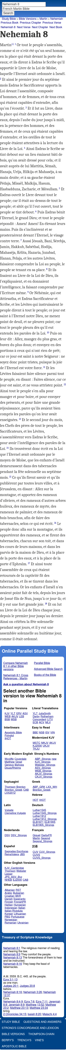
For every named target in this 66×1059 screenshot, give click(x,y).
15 (10, 476)
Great (18, 762)
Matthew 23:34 (39, 1008)
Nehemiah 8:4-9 (13, 1001)
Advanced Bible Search (48, 669)
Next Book (55, 27)
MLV (48, 722)
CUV (35, 852)
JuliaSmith (45, 713)
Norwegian (11, 919)
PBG (7, 917)
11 (44, 367)
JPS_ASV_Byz (13, 877)
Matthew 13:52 (35, 1004)
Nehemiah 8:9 (11, 954)
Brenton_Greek (13, 790)
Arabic (8, 893)
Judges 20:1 (10, 986)
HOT (35, 800)
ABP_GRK (39, 787)
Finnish (9, 902)
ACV (41, 722)
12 (65, 384)
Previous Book (9, 22)
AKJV (14, 716)
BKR (18, 896)
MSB (14, 719)
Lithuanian (20, 914)
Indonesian (11, 908)
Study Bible (9, 18)
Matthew (10, 762)
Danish (9, 899)
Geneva (9, 765)
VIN (52, 732)
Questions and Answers (42, 1022)
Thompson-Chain (41, 1034)
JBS (22, 854)
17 (29, 563)
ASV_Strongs (43, 768)
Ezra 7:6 (29, 1001)
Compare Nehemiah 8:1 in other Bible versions (15, 666)
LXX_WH (51, 787)
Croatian (9, 896)
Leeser (8, 874)
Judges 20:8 (27, 986)
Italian (21, 908)
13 (20, 419)
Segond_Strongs (42, 841)
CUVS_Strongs (42, 858)
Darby (36, 716)
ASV (25, 713)
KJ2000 (37, 746)
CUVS (36, 855)
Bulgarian (18, 893)
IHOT (8, 738)
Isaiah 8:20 (34, 1014)
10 (48, 332)
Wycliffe (9, 759)
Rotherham (46, 716)
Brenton (21, 787)
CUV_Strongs (47, 852)
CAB (26, 790)
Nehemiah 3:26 (32, 992)
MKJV (44, 743)
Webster (21, 871)
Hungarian (20, 905)
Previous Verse (52, 22)
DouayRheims (13, 768)
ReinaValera (12, 854)
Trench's (24, 1040)
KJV (7, 713)
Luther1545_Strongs (45, 813)
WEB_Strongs (43, 771)
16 (55, 522)
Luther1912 (39, 816)
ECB (35, 722)
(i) (12, 44)
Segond (45, 838)
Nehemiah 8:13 (12, 957)
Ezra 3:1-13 (10, 979)
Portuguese (17, 917)
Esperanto (20, 899)
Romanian (10, 922)
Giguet (36, 835)
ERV (19, 713)
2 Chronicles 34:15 (14, 1014)
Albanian (10, 890)
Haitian (9, 905)
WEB (8, 716)
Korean (9, 914)
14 (8, 447)
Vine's (39, 1040)
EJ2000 (17, 880)
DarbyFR (46, 835)
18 (46, 603)
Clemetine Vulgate (15, 813)
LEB (21, 716)
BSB (7, 719)
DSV (7, 835)
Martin (43, 18)
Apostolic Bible (14, 1046)
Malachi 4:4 (49, 1014)
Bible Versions (27, 18)
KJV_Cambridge (14, 868)
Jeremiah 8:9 (16, 1004)
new (54, 759)
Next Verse (23, 27)
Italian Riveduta (14, 911)
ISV (47, 732)
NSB (41, 732)
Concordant (39, 719)
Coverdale (21, 759)
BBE (35, 732)
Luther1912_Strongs (45, 819)
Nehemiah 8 (8, 27)
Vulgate (9, 810)
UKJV (46, 746)
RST (18, 890)
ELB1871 (38, 822)
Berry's (8, 1040)
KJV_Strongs (42, 762)
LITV (50, 719)
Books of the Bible (45, 675)
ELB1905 (50, 822)
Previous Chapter (30, 22)
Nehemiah (56, 18)
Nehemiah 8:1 (11, 948)
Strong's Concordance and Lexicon (30, 1028)
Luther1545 (39, 810)
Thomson (10, 787)
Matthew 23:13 (19, 1008)
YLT (12, 713)
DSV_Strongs (19, 835)
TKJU (36, 749)
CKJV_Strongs (43, 777)
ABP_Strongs (43, 759)
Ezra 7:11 (42, 1001)
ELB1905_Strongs (43, 825)
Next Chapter (40, 27)
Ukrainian (23, 922)
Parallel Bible (42, 663)
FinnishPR (20, 902)
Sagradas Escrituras (16, 851)
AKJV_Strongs (43, 774)
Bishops (19, 765)
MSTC (36, 743)
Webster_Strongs (45, 765)
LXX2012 (10, 793)
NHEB (8, 880)
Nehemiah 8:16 (12, 964)
